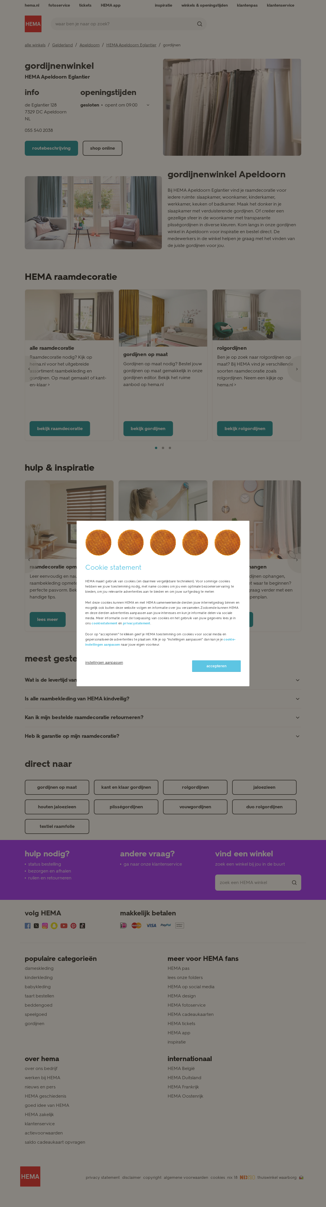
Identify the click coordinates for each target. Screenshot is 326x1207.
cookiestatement (104, 623)
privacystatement (136, 623)
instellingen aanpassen (104, 662)
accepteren (216, 666)
